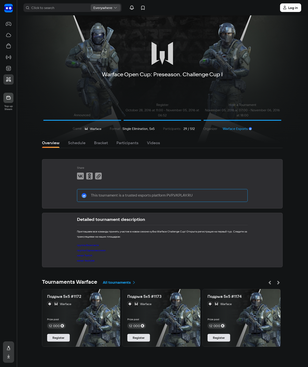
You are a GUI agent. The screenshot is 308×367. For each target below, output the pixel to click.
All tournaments (119, 282)
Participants (127, 142)
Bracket (101, 142)
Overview (51, 142)
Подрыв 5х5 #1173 (144, 296)
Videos (153, 142)
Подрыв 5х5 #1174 (225, 296)
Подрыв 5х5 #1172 (64, 296)
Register (58, 338)
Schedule (77, 142)
